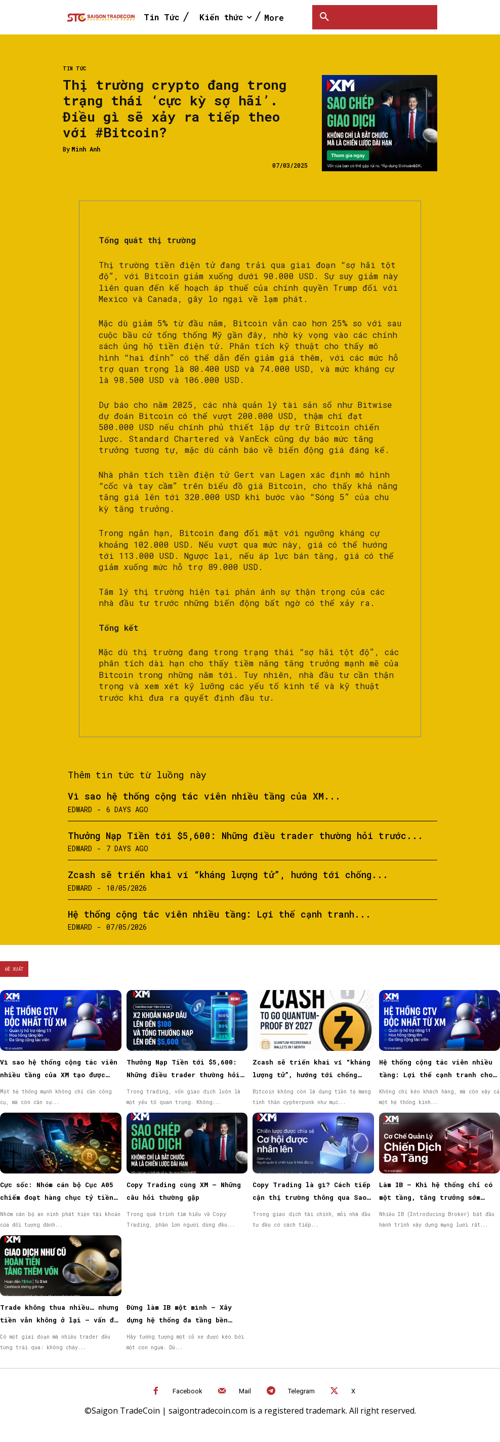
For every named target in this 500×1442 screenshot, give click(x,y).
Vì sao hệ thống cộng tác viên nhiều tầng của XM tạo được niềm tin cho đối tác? (58, 1074)
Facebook (187, 1391)
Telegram (301, 1391)
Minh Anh (85, 149)
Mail (245, 1391)
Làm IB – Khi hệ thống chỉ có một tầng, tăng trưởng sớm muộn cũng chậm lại (435, 1197)
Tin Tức (74, 69)
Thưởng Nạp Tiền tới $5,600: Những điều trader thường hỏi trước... (245, 835)
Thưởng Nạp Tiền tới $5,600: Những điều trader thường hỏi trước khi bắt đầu (183, 1074)
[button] (324, 17)
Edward (80, 809)
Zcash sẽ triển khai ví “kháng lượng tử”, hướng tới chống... (228, 874)
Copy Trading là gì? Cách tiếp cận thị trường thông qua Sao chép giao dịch (311, 1197)
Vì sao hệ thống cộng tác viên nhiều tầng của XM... (204, 796)
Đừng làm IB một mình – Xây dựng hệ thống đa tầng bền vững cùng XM (179, 1320)
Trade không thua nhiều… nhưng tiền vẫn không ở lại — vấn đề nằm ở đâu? (59, 1320)
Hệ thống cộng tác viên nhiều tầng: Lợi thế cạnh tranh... (219, 914)
